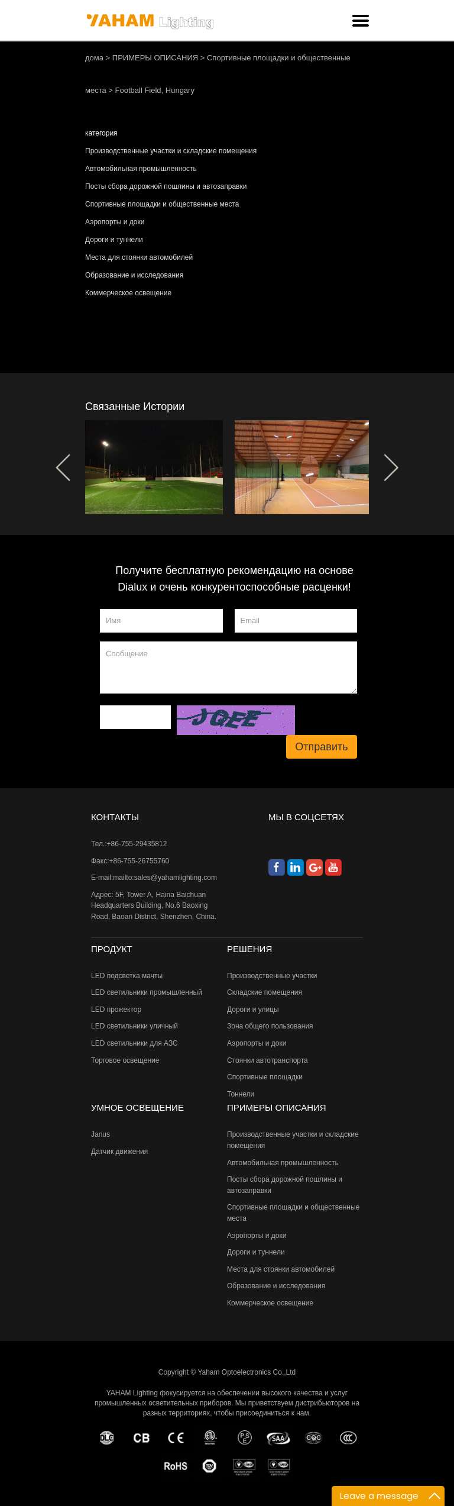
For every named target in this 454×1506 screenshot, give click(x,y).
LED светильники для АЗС (134, 1043)
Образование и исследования (134, 275)
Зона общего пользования (270, 1026)
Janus (100, 1134)
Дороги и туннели (114, 240)
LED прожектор (116, 1009)
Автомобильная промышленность (141, 169)
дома (94, 57)
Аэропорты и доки (114, 222)
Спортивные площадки (265, 1077)
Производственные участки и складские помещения (171, 151)
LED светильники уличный (134, 1026)
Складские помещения (264, 992)
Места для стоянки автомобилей (139, 257)
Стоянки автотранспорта (267, 1060)
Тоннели (240, 1094)
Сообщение (228, 667)
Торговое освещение (125, 1060)
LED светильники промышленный (146, 992)
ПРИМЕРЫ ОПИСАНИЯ (155, 57)
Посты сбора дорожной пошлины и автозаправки (166, 186)
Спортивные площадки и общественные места (162, 204)
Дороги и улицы (253, 1009)
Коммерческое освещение (128, 293)
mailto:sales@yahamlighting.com (165, 877)
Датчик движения (119, 1151)
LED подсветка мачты (127, 976)
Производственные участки (272, 976)
